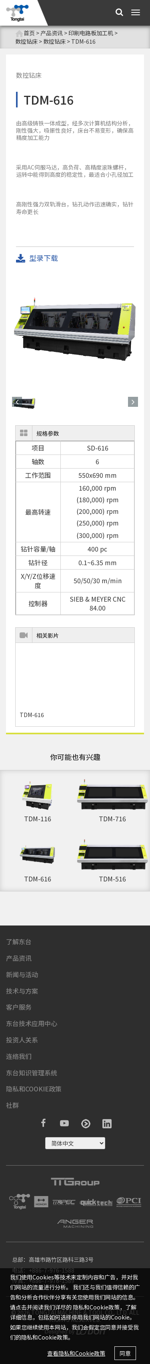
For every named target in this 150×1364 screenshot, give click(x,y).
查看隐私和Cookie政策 (76, 1353)
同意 (125, 1353)
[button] (17, 402)
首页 (25, 33)
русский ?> (75, 1143)
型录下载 (37, 258)
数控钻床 (26, 41)
